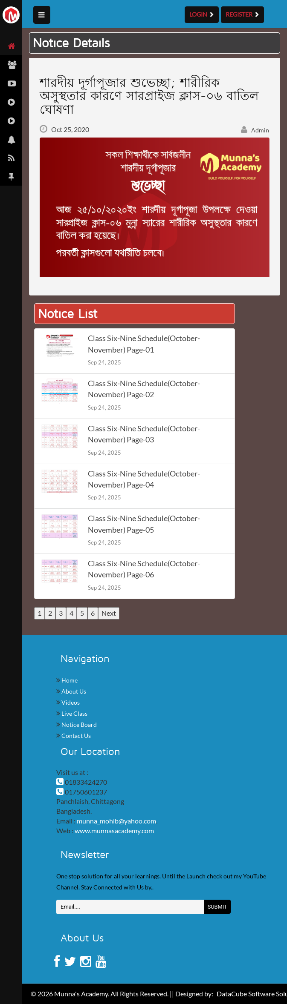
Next (108, 613)
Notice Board (78, 724)
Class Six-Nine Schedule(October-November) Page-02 (144, 389)
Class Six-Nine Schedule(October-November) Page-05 (144, 524)
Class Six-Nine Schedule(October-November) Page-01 (144, 344)
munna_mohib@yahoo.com (116, 821)
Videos (70, 702)
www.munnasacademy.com (114, 830)
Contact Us (75, 735)
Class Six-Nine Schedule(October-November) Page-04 (144, 479)
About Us (73, 691)
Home (69, 680)
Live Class (73, 713)
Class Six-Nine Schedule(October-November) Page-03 (144, 434)
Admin (255, 130)
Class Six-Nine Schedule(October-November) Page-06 (144, 569)
